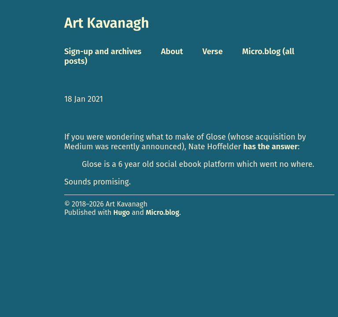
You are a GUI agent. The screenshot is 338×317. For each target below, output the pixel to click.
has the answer (270, 146)
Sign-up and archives (103, 51)
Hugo (122, 212)
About (172, 51)
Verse (212, 51)
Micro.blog (162, 212)
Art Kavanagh (106, 23)
